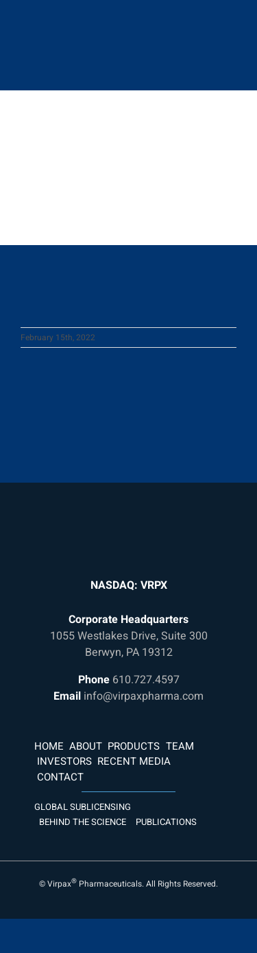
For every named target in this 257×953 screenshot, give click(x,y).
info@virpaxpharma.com (144, 696)
